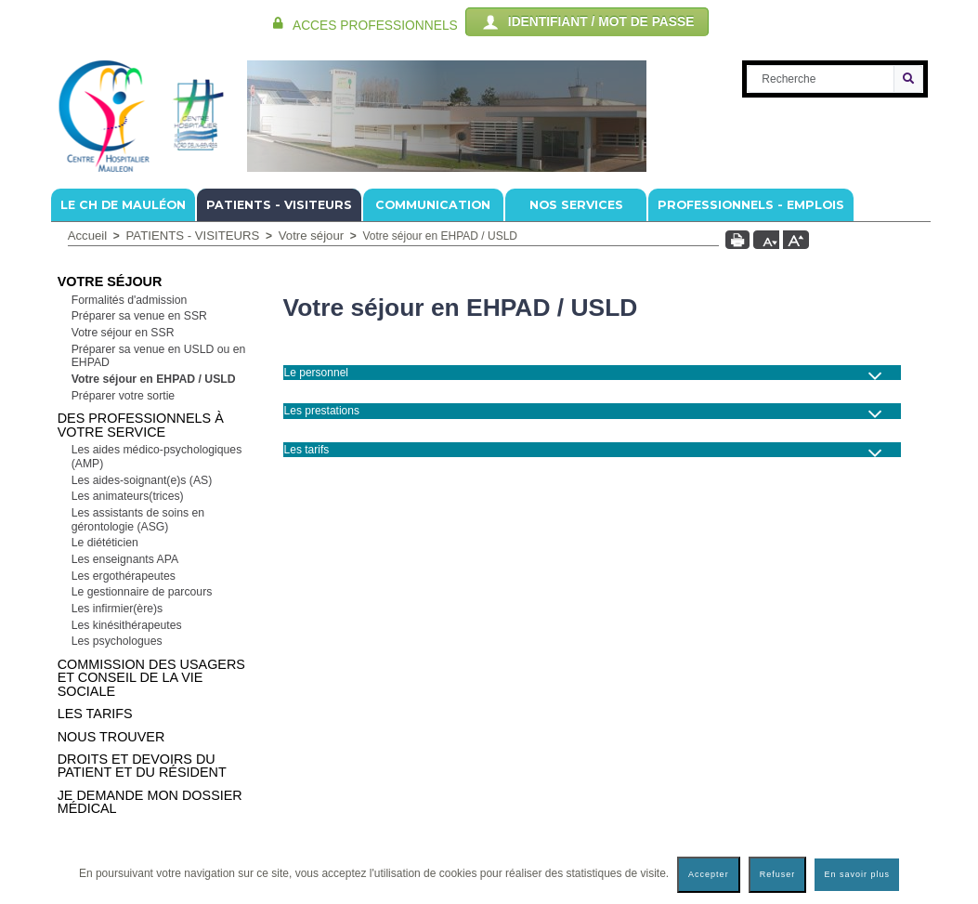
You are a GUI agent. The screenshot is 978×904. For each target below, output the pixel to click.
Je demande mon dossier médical (150, 802)
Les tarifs (95, 713)
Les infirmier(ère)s (117, 608)
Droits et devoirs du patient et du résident (142, 766)
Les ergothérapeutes (124, 576)
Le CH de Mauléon (123, 205)
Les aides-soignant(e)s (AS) (142, 480)
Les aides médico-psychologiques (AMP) (157, 456)
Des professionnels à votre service (141, 425)
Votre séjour (311, 235)
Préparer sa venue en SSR (139, 315)
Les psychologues (117, 641)
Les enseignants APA (125, 559)
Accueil (88, 235)
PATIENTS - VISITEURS (279, 205)
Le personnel (316, 372)
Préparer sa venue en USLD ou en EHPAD (159, 356)
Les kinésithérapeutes (127, 625)
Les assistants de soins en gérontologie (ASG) (138, 519)
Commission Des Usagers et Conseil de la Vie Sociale (151, 678)
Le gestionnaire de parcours (142, 591)
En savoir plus (857, 874)
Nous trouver (111, 736)
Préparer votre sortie (124, 395)
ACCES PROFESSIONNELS (375, 26)
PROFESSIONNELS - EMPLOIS (751, 205)
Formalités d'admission (130, 300)
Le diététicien (105, 542)
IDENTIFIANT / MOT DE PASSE (587, 22)
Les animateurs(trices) (128, 496)
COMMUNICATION (432, 205)
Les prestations (321, 410)
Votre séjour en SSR (123, 332)
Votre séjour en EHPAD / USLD (154, 379)
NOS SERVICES (576, 205)
